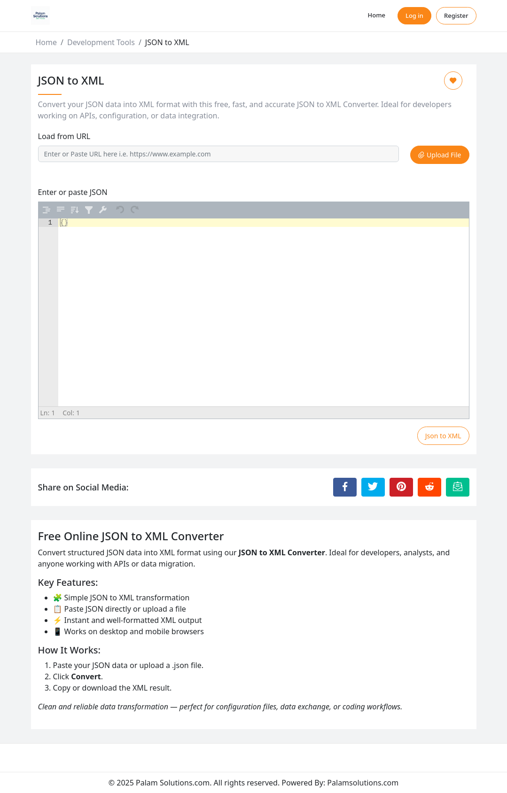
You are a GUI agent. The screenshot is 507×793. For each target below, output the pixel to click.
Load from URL (64, 136)
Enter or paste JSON (73, 192)
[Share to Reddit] (429, 487)
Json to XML (443, 435)
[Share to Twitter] (373, 487)
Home (376, 15)
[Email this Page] (457, 487)
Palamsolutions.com (362, 782)
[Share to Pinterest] (401, 487)
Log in (414, 15)
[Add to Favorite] (453, 80)
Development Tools (101, 42)
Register (456, 15)
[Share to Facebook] (345, 487)
